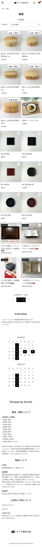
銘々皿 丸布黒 (6, 215)
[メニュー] (2, 2)
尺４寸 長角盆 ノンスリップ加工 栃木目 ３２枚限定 (10, 248)
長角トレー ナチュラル (30, 120)
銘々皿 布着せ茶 (28, 184)
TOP (3, 8)
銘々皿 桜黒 (5, 154)
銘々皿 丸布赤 (27, 215)
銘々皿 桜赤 (5, 184)
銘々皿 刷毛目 (27, 154)
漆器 (7, 8)
